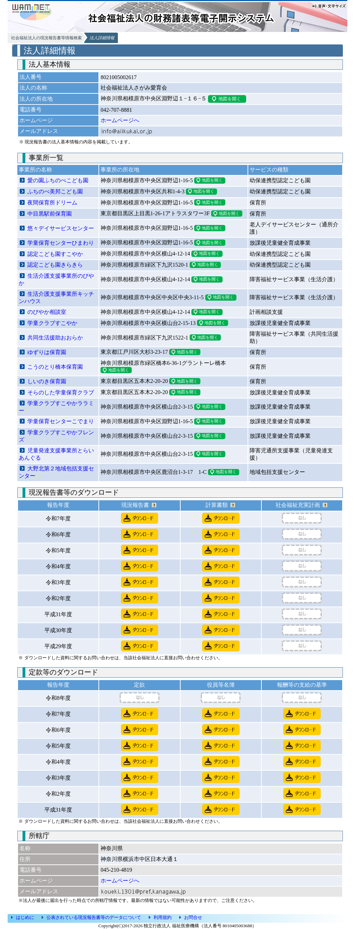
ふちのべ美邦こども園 (55, 191)
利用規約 (163, 917)
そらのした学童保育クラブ (60, 392)
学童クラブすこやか (52, 323)
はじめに (25, 917)
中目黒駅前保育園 (49, 214)
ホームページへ (120, 120)
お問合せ (193, 917)
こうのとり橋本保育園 (55, 367)
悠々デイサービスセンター (60, 228)
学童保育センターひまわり (60, 243)
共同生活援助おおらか (55, 338)
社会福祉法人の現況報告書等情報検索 (46, 37)
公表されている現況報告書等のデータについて (93, 917)
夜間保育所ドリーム (52, 203)
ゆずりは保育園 (46, 352)
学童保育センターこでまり (60, 421)
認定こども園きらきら (55, 265)
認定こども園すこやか (55, 254)
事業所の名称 (35, 170)
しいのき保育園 (46, 381)
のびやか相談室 (46, 312)
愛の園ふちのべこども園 (57, 180)
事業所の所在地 (120, 170)
